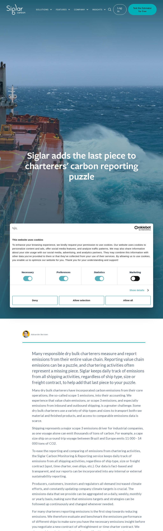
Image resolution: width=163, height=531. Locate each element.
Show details (137, 290)
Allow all (128, 300)
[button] (44, 9)
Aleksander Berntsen (39, 334)
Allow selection (81, 300)
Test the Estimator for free (142, 9)
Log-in (120, 9)
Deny (35, 300)
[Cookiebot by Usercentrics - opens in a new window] (137, 228)
